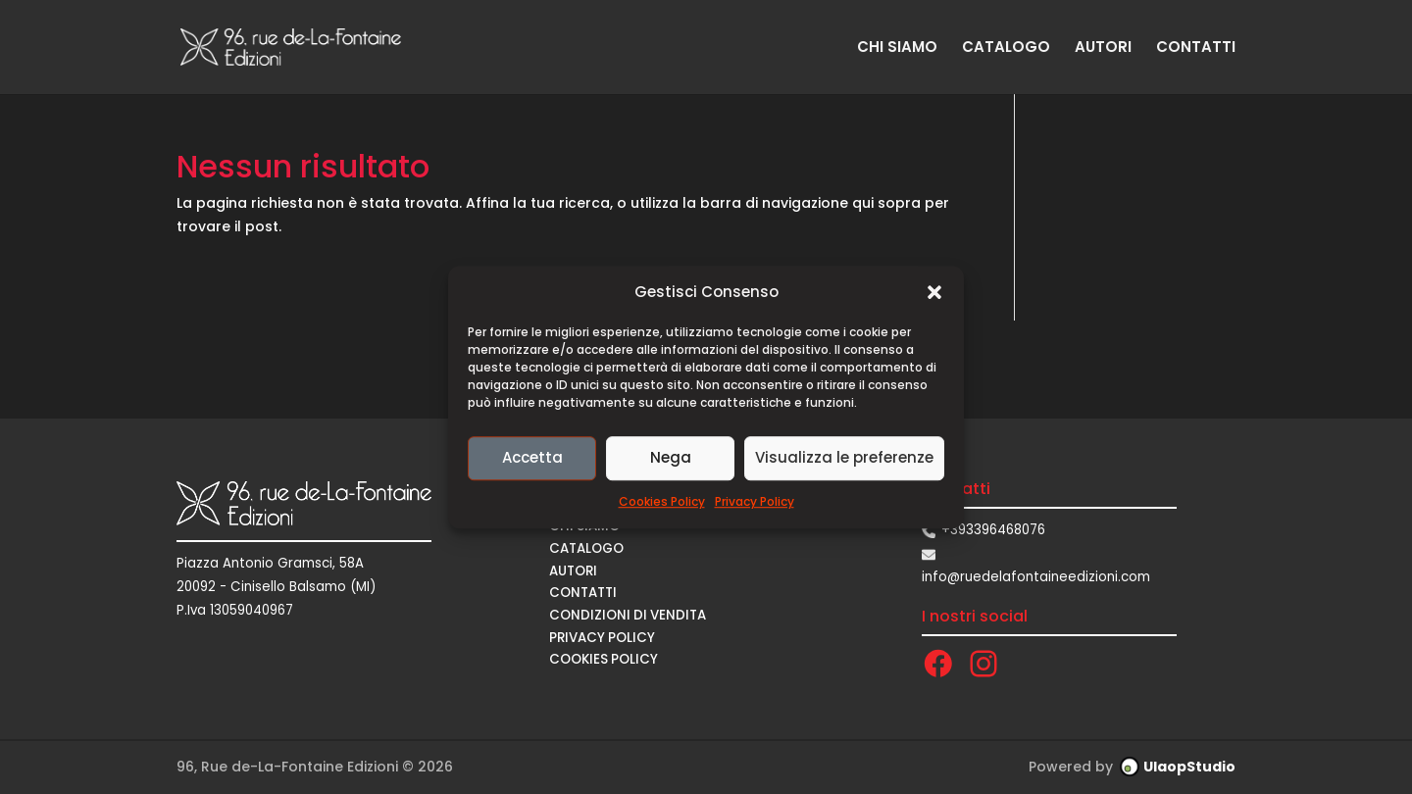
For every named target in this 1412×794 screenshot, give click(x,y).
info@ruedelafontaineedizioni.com (1036, 577)
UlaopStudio (1189, 766)
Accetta (532, 458)
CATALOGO (1006, 48)
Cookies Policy (662, 501)
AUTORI (1103, 48)
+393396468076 (993, 530)
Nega (670, 458)
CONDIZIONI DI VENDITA (627, 615)
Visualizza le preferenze (844, 458)
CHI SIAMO (897, 48)
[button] (934, 292)
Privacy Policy (754, 501)
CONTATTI (1196, 48)
